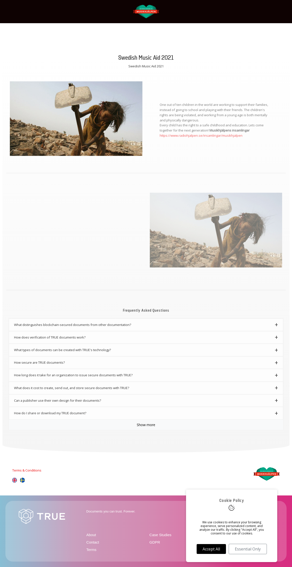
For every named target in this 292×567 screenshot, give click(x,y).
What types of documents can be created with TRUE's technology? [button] (62, 350)
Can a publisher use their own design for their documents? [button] (57, 400)
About (91, 535)
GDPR (154, 542)
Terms (91, 550)
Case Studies (160, 535)
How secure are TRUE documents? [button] (39, 362)
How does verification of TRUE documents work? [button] (50, 337)
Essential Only (248, 549)
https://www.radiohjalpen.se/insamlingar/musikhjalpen (201, 137)
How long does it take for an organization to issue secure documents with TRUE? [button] (73, 375)
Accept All (211, 549)
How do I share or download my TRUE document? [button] (50, 413)
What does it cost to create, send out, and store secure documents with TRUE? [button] (71, 388)
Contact (92, 542)
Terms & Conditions (26, 470)
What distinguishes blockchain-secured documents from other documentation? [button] (72, 324)
